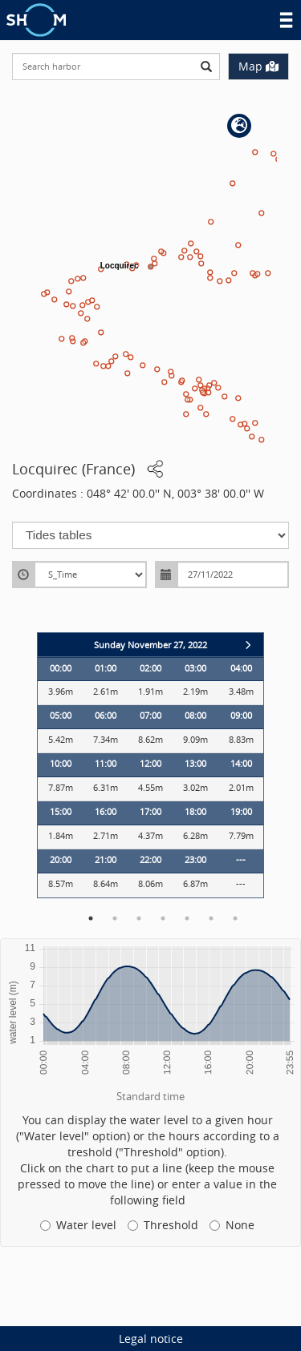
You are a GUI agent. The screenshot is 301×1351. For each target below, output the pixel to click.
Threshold (163, 1224)
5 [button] (187, 918)
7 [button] (235, 918)
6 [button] (211, 918)
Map (258, 66)
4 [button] (163, 918)
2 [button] (115, 918)
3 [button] (139, 918)
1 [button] (91, 918)
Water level (78, 1224)
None (231, 1224)
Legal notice (151, 1338)
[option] (150, 765)
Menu (286, 20)
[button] (239, 126)
